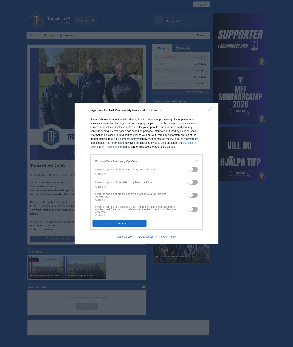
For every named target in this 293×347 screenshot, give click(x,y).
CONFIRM (119, 223)
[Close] (211, 110)
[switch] (193, 169)
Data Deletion (125, 236)
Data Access (146, 236)
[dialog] (146, 173)
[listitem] (146, 161)
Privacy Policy (167, 236)
